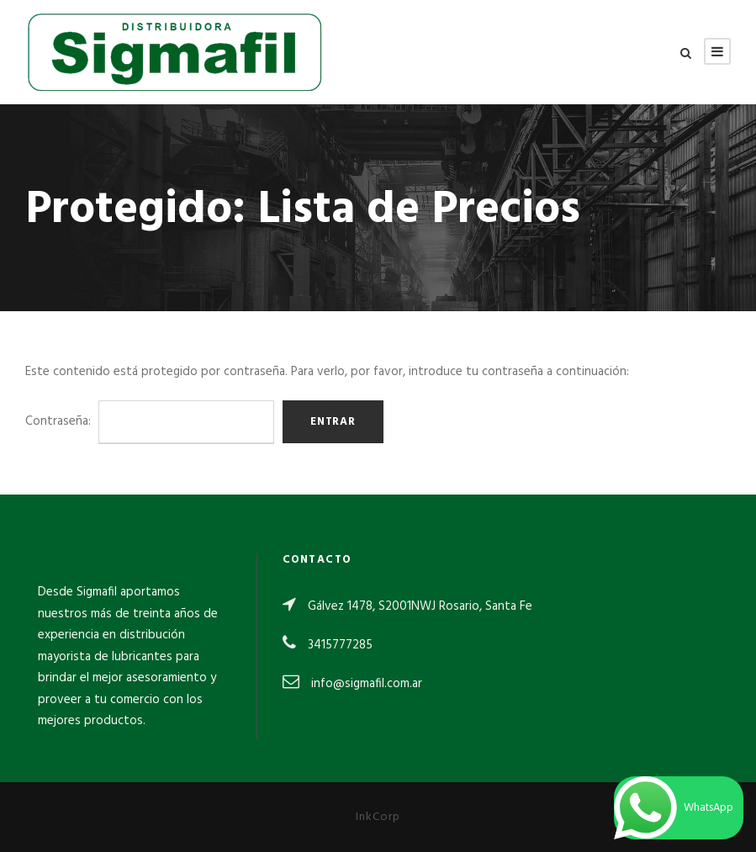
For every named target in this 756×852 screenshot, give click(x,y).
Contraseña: (149, 421)
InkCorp (378, 817)
